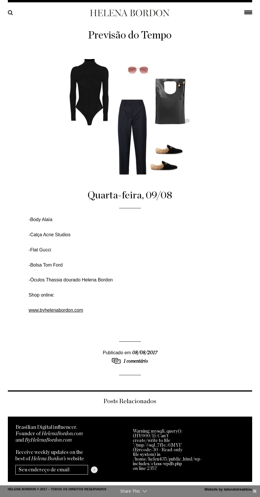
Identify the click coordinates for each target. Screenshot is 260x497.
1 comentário (135, 361)
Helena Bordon (130, 13)
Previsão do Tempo (130, 35)
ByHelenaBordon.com (48, 440)
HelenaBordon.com (62, 433)
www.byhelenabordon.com (56, 310)
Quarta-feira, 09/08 (129, 195)
